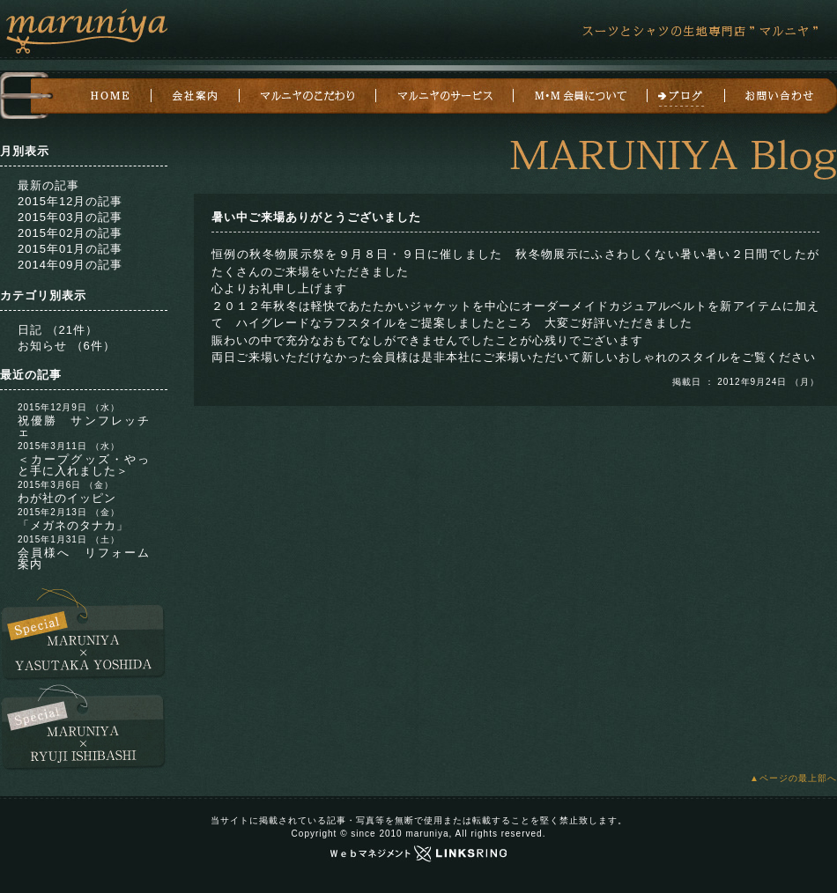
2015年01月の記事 (70, 248)
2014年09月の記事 (70, 264)
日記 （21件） (58, 329)
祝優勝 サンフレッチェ (84, 426)
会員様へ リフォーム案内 (84, 558)
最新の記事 (48, 185)
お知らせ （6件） (66, 345)
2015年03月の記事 (70, 217)
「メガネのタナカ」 (73, 525)
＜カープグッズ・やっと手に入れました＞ (84, 465)
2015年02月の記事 (70, 233)
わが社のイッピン (67, 498)
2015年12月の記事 (70, 201)
